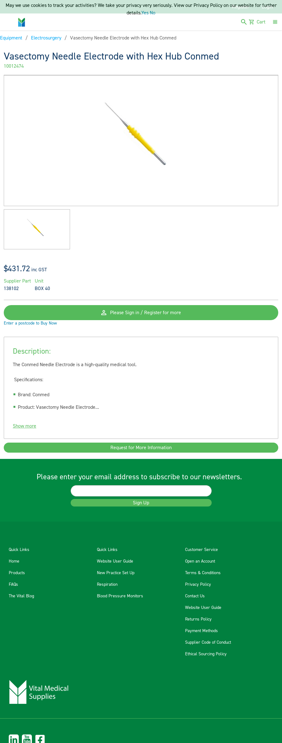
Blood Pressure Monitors (120, 596)
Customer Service (201, 550)
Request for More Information (141, 447)
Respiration (107, 584)
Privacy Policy (198, 584)
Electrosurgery (46, 38)
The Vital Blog (21, 596)
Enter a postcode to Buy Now (30, 323)
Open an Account (200, 561)
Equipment (11, 38)
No (152, 13)
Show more (24, 426)
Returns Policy (198, 619)
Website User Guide (115, 561)
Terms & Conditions (203, 573)
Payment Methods (201, 631)
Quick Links (19, 550)
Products (17, 573)
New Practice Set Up (115, 573)
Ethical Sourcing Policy (206, 654)
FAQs (13, 584)
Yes (145, 13)
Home (14, 561)
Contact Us (195, 596)
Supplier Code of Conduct (208, 642)
